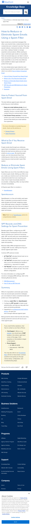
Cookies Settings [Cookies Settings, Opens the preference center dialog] (15, 517)
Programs (5, 433)
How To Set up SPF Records (12, 283)
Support (4, 459)
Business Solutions (9, 403)
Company (5, 480)
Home (2, 18)
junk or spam (10, 153)
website (9, 333)
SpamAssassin (8, 190)
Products (5, 374)
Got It (15, 522)
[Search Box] (13, 11)
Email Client (27, 24)
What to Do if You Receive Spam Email (15, 78)
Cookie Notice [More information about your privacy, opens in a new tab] (6, 514)
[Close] (29, 493)
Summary (6, 89)
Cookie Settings (22, 464)
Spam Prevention (10, 133)
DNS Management (9, 281)
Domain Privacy (9, 131)
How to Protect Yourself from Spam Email (16, 76)
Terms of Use (23, 498)
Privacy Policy (21, 510)
